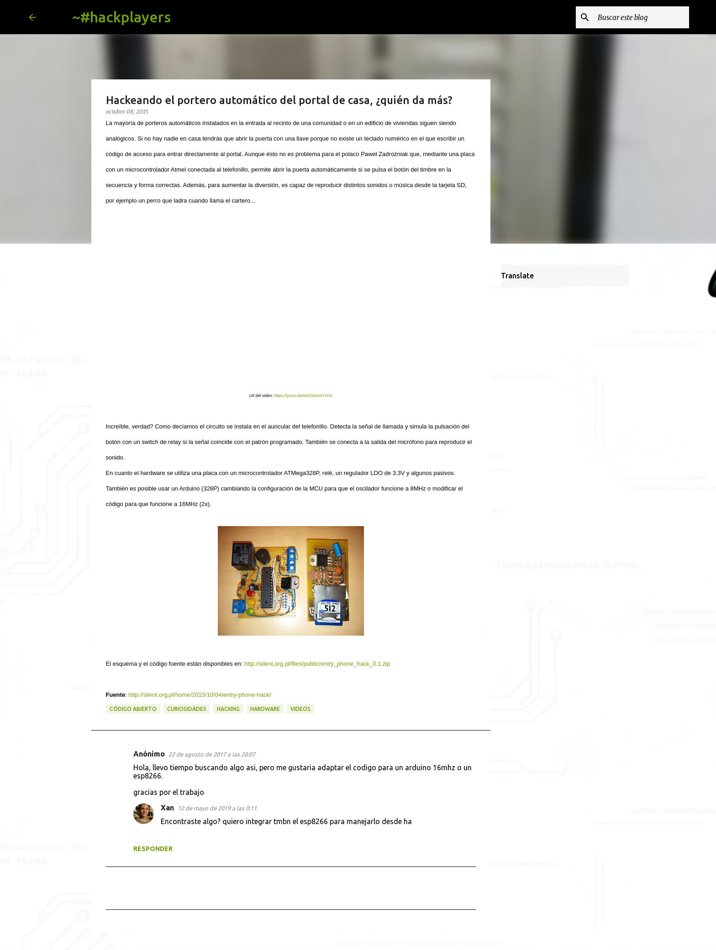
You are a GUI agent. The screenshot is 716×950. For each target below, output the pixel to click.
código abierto (133, 709)
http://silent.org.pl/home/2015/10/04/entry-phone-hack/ (199, 694)
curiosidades (186, 709)
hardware (265, 709)
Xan (167, 808)
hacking (228, 709)
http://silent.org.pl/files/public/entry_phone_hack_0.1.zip (317, 663)
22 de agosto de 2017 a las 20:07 (211, 754)
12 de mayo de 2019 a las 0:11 (217, 808)
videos (300, 709)
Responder (153, 848)
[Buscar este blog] (641, 17)
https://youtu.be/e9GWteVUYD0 (303, 395)
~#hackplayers (121, 17)
